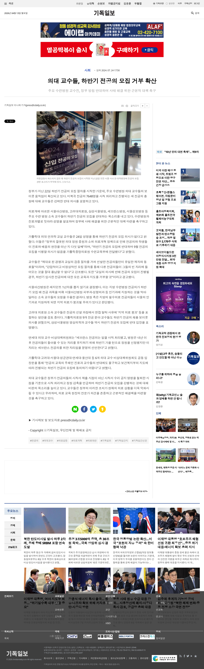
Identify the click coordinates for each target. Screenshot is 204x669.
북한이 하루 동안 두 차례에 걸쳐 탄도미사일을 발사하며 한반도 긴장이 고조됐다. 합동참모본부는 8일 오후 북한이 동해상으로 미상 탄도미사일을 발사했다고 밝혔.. (45, 557)
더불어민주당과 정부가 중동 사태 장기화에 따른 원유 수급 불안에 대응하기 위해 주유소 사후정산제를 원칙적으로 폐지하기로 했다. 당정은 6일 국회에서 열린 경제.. (133, 619)
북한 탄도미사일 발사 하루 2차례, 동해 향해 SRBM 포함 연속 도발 (45, 543)
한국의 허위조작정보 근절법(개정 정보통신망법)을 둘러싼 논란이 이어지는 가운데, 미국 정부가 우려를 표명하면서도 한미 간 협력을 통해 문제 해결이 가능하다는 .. (134, 557)
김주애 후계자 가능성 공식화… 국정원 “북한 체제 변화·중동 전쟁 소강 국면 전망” (179, 603)
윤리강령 (144, 658)
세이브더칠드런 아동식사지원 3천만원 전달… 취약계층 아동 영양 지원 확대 (166, 259)
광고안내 (59, 658)
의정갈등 (63, 440)
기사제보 (83, 658)
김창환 (159, 406)
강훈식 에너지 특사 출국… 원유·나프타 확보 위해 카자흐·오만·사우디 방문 (88, 603)
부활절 (138, 3)
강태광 (159, 382)
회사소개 (48, 658)
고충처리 (132, 658)
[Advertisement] (178, 125)
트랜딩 (79, 3)
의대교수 (48, 440)
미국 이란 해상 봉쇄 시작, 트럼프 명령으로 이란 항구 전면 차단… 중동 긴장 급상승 (166, 178)
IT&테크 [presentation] (12, 547)
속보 (159, 152)
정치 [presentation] (12, 518)
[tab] (12, 518)
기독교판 (160, 3)
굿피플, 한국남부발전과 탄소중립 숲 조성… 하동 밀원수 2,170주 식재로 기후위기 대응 (166, 238)
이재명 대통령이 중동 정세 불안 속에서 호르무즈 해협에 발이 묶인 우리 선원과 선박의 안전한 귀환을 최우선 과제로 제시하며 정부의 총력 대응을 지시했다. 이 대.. (178, 557)
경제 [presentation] (12, 525)
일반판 (171, 3)
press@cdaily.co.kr (35, 105)
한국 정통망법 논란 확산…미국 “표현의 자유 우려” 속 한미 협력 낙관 (133, 543)
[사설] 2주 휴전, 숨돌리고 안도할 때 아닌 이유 (169, 355)
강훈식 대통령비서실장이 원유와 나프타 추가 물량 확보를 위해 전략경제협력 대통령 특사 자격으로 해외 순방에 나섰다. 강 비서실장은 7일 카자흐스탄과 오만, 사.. (88, 617)
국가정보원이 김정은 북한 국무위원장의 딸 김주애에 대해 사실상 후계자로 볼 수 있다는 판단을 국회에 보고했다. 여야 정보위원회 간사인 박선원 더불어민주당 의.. (178, 617)
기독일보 (106, 440)
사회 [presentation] (12, 532)
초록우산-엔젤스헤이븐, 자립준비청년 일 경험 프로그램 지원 (166, 197)
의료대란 (92, 440)
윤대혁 (90, 3)
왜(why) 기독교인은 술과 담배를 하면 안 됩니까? (169, 398)
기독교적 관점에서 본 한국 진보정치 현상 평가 (168, 336)
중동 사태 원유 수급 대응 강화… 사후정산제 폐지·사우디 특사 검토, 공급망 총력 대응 (132, 603)
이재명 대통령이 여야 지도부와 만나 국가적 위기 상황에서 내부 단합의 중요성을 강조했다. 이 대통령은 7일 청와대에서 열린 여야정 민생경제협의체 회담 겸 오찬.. (44, 617)
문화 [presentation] (12, 540)
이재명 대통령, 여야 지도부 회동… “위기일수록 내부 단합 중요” (44, 603)
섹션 (8, 3)
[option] (167, 431)
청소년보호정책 (118, 658)
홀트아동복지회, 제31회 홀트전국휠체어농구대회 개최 (165, 216)
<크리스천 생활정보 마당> (136, 491)
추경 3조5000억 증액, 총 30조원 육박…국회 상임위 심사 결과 (88, 543)
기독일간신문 (140, 440)
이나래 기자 (20, 105)
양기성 (159, 344)
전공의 (35, 440)
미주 (180, 3)
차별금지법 (114, 3)
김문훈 (127, 3)
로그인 (197, 3)
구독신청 (188, 3)
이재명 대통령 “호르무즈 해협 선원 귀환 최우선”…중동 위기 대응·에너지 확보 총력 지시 (178, 543)
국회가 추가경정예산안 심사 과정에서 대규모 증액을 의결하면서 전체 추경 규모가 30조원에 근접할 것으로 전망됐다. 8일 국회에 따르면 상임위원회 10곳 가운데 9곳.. (89, 557)
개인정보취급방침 (98, 658)
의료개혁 (77, 440)
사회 (87, 70)
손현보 (101, 3)
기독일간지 (122, 440)
